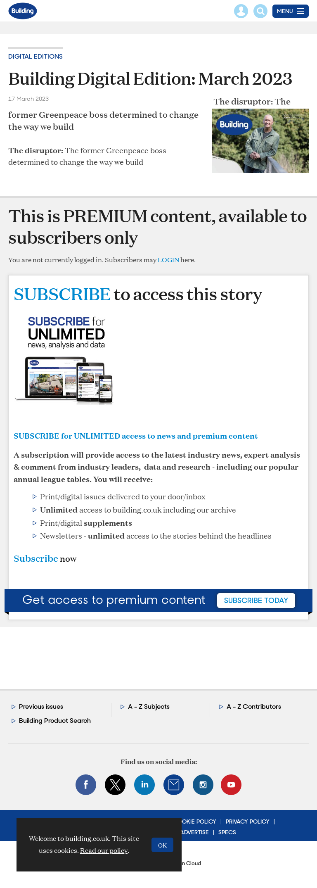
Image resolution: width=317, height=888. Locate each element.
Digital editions (35, 56)
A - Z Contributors (254, 706)
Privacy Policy (248, 821)
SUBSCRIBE (62, 293)
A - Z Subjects (149, 706)
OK (162, 845)
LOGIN (168, 259)
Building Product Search (55, 720)
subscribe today (256, 600)
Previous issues (41, 706)
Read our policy (104, 850)
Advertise (194, 832)
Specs (227, 832)
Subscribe (36, 558)
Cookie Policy (194, 821)
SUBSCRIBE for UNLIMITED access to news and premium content (136, 435)
